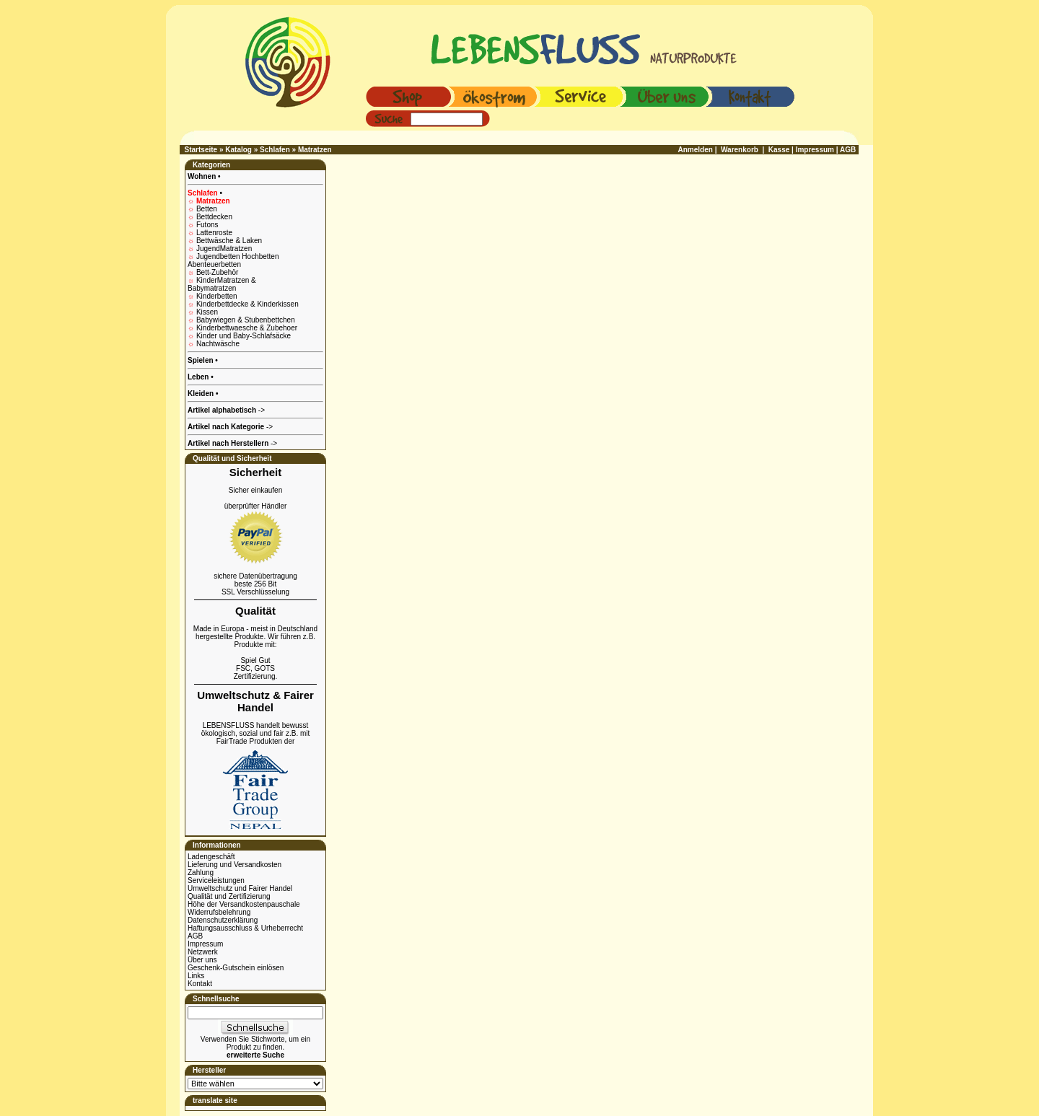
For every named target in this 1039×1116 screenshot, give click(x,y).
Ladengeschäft (211, 857)
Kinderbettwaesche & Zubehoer (246, 328)
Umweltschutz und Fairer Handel (240, 888)
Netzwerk (203, 952)
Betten (206, 209)
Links (196, 976)
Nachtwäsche (218, 344)
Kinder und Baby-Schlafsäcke (243, 336)
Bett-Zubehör (217, 272)
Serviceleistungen (216, 880)
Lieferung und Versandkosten (234, 865)
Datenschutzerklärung (223, 920)
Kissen (207, 312)
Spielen (201, 360)
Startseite (201, 150)
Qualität (255, 611)
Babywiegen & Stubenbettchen (245, 320)
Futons (207, 225)
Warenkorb (739, 150)
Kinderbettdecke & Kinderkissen (247, 304)
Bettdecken (214, 217)
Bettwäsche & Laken (229, 241)
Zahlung (201, 872)
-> (232, 443)
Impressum (205, 944)
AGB (195, 936)
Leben (199, 377)
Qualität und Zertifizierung (229, 896)
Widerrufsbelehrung (219, 912)
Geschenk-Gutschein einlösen (236, 968)
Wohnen (203, 176)
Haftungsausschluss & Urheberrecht (245, 928)
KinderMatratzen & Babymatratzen (222, 284)
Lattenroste (214, 233)
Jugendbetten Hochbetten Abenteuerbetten (233, 260)
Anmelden (695, 150)
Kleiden (202, 393)
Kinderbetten (216, 296)
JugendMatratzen (224, 248)
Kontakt (200, 984)
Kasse (778, 150)
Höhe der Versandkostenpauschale (244, 904)
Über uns (202, 960)
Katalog (238, 150)
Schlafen (275, 150)
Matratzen (315, 150)
